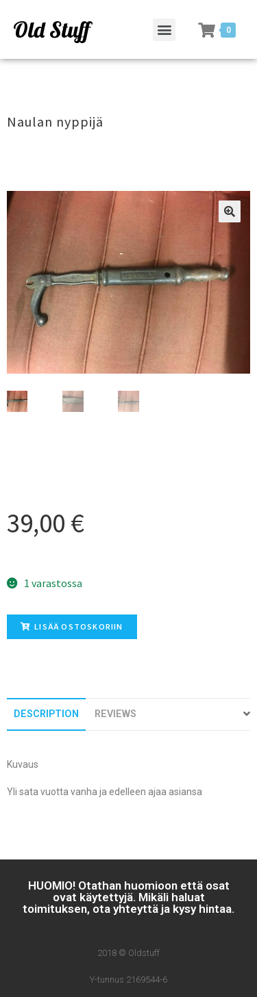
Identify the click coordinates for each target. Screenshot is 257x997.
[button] (164, 29)
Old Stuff (51, 29)
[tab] (46, 714)
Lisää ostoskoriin (72, 626)
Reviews (115, 714)
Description (46, 714)
